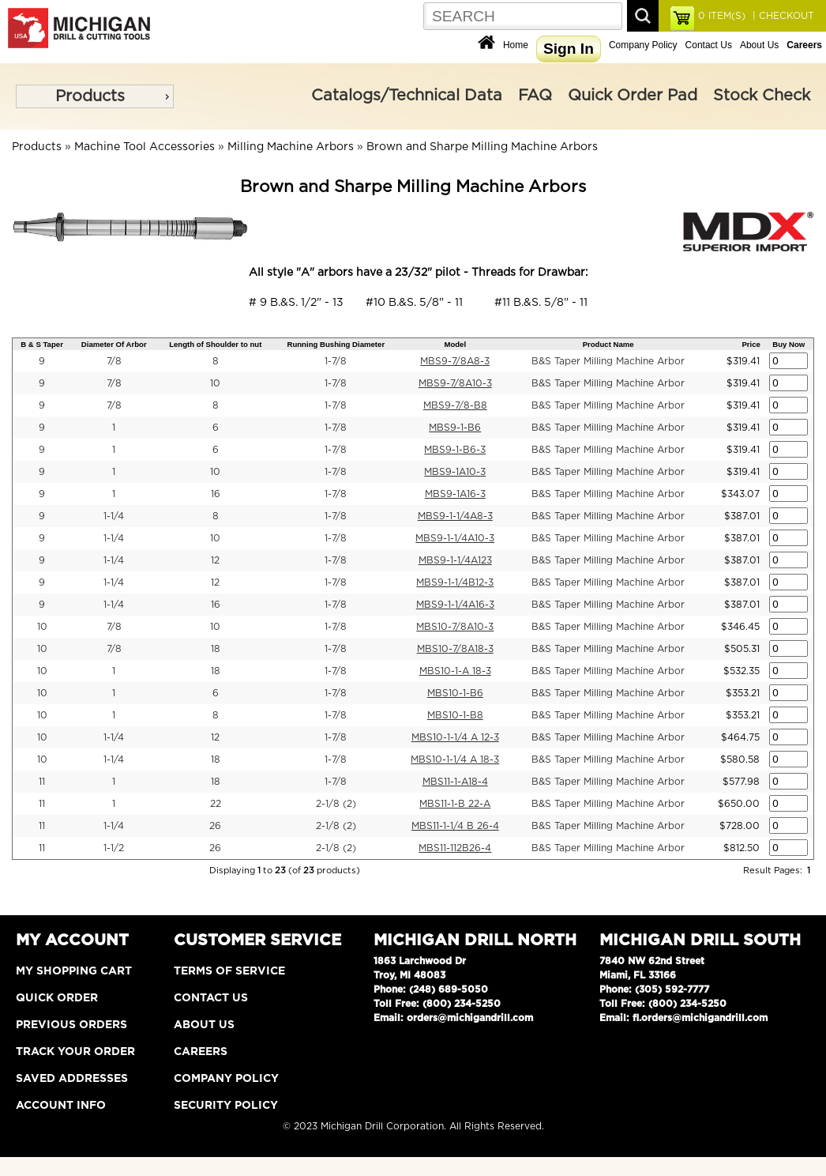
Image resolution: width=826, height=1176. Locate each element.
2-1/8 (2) (336, 803)
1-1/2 (113, 848)
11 (42, 781)
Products (90, 96)
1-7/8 (336, 361)
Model (455, 344)
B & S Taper (42, 344)
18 (215, 649)
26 (215, 826)
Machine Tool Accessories (144, 147)
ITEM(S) (721, 16)
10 (215, 383)
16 (215, 494)
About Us (759, 45)
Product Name (608, 344)
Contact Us (708, 45)
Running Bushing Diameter (336, 344)
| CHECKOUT (781, 16)
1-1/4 (113, 516)
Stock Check (761, 96)
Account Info (61, 1105)
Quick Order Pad (632, 96)
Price (751, 344)
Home (515, 45)
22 (215, 803)
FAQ (535, 96)
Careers (200, 1051)
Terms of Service (229, 971)
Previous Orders (71, 1025)
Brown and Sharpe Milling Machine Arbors (482, 147)
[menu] (95, 96)
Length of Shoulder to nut (215, 344)
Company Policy (643, 45)
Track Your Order (75, 1051)
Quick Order (57, 998)
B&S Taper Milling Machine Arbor (608, 361)
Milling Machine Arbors (290, 147)
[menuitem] (95, 96)
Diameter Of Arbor (114, 344)
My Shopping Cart (74, 971)
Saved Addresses (72, 1078)
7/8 (114, 361)
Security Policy (226, 1105)
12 (215, 560)
